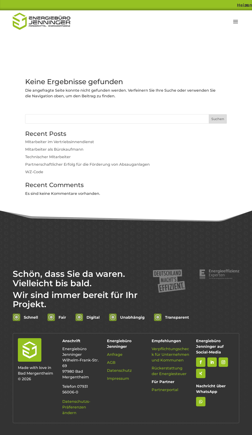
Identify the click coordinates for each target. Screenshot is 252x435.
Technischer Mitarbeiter (48, 157)
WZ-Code (34, 172)
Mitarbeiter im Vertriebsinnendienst (59, 142)
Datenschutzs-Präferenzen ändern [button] (76, 407)
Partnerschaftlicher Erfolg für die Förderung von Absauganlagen (87, 164)
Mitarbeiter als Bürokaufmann (54, 149)
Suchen (217, 119)
